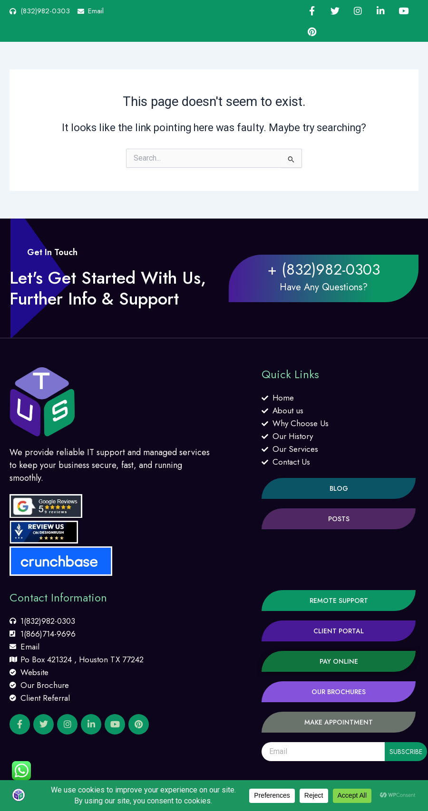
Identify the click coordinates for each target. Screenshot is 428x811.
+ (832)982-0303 (323, 269)
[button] (339, 488)
